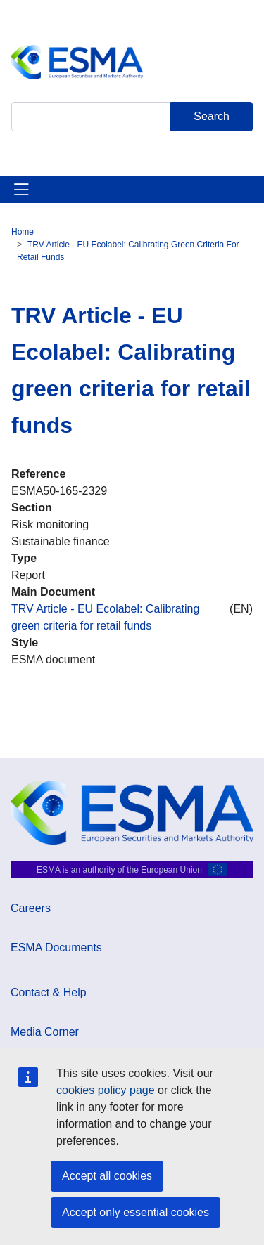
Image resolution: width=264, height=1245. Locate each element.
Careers (31, 908)
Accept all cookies (107, 1176)
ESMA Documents (56, 947)
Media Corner (45, 1032)
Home (22, 232)
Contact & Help (49, 992)
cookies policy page (105, 1090)
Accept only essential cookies (135, 1212)
